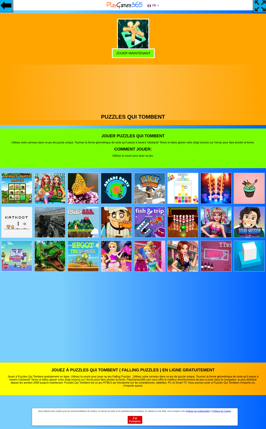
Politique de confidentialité (197, 411)
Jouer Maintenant (133, 53)
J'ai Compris (135, 420)
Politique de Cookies (221, 411)
